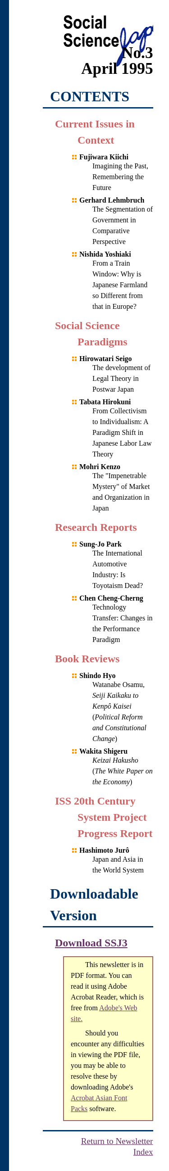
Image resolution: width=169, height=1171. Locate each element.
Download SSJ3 (91, 943)
